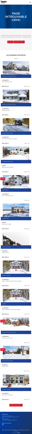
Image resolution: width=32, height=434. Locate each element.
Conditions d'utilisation (22, 430)
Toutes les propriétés (16, 405)
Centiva (18, 432)
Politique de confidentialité (12, 430)
